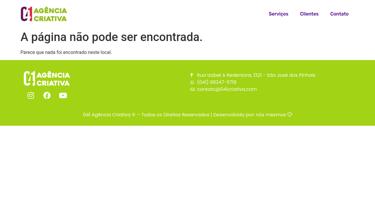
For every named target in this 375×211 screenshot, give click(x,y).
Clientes (309, 14)
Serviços (279, 14)
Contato (339, 14)
